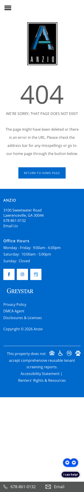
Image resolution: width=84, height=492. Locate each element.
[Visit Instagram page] (22, 274)
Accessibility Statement (40, 373)
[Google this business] (35, 274)
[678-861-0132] (21, 487)
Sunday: (10, 260)
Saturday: (11, 254)
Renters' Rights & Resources (42, 380)
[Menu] (7, 8)
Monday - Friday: (17, 247)
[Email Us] (63, 487)
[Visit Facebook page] (9, 274)
